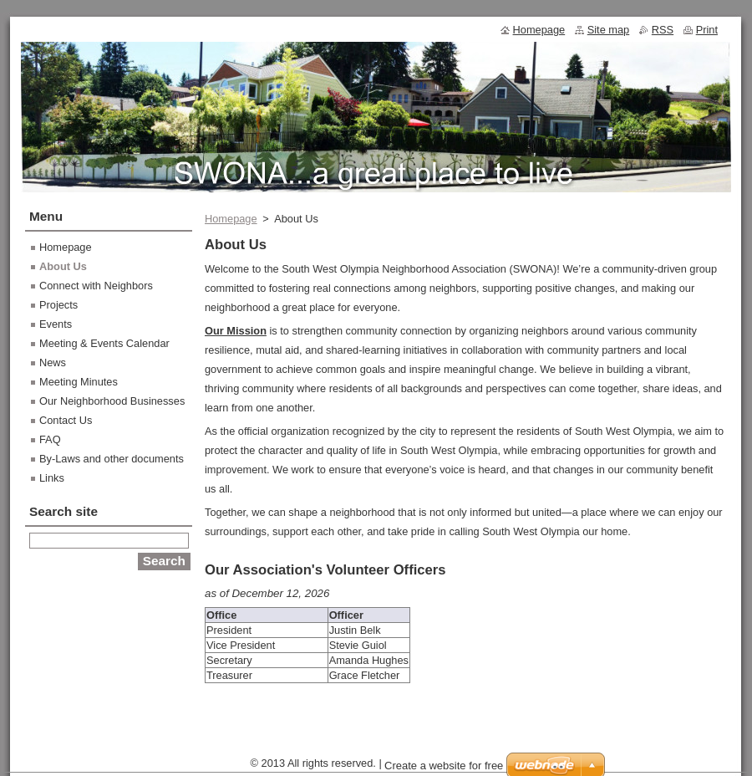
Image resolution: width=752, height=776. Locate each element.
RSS (662, 29)
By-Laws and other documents (111, 458)
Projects (58, 305)
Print (707, 29)
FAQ (50, 439)
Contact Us (65, 420)
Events (55, 324)
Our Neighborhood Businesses (112, 401)
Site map (608, 29)
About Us (63, 266)
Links (51, 478)
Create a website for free (443, 765)
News (52, 362)
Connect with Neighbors (96, 285)
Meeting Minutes (78, 381)
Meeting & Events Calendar (104, 343)
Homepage (231, 218)
